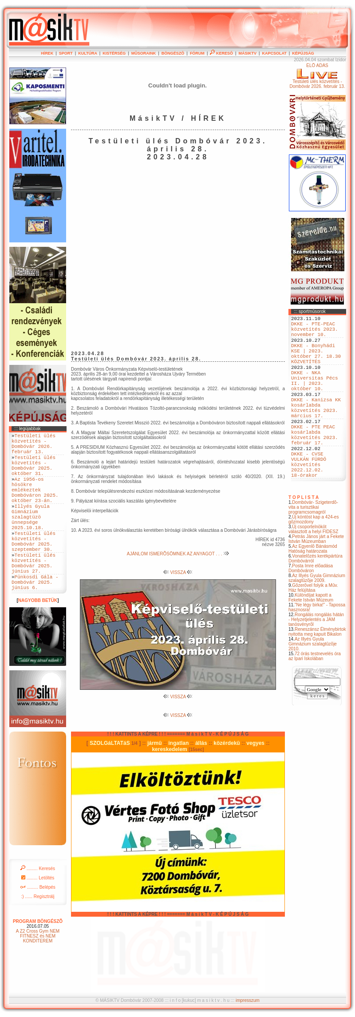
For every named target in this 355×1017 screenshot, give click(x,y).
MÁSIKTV (247, 53)
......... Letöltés (38, 916)
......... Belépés (37, 925)
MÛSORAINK (143, 53)
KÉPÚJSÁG (303, 53)
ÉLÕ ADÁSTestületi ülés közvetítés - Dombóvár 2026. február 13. (317, 76)
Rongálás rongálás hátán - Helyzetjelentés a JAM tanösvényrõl (316, 659)
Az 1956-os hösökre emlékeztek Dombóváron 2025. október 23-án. (35, 504)
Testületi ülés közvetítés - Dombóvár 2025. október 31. (33, 473)
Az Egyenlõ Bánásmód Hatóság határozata (312, 589)
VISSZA (178, 572)
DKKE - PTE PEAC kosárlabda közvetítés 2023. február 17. (314, 464)
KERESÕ (221, 53)
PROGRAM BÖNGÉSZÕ (38, 960)
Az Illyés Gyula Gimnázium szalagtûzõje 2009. (316, 618)
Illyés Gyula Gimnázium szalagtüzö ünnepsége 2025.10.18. (31, 537)
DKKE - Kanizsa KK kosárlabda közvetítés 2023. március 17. (316, 430)
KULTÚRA (87, 53)
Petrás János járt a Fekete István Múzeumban (316, 579)
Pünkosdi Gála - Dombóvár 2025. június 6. (35, 619)
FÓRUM (197, 53)
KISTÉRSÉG (114, 53)
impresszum (248, 1000)
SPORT (66, 53)
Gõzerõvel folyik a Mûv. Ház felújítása (313, 628)
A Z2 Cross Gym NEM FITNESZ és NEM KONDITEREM (37, 974)
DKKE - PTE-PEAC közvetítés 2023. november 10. (314, 333)
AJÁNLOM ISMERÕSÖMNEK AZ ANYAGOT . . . (178, 553)
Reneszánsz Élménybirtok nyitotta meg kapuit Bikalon (317, 672)
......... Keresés (37, 907)
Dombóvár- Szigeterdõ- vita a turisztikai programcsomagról (313, 547)
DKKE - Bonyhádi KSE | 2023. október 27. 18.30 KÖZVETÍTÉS (316, 363)
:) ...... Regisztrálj (37, 935)
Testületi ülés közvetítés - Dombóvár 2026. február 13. (33, 446)
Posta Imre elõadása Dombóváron (310, 608)
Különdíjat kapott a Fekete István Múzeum (310, 637)
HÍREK (47, 53)
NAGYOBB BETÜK (37, 639)
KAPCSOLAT (274, 53)
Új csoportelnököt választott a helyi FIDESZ (313, 569)
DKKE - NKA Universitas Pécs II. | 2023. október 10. (314, 397)
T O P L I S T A (303, 537)
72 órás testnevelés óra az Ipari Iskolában (314, 696)
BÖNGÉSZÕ (173, 53)
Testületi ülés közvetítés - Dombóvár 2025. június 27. (33, 595)
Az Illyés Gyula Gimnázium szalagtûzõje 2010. (312, 684)
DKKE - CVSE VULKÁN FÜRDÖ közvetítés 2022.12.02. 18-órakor (308, 501)
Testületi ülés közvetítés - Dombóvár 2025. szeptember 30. (33, 568)
